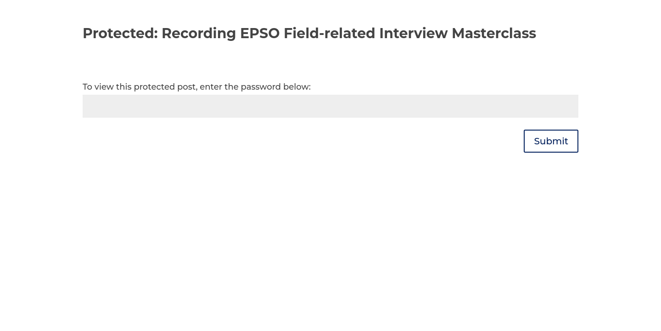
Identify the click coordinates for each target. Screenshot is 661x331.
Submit (551, 141)
